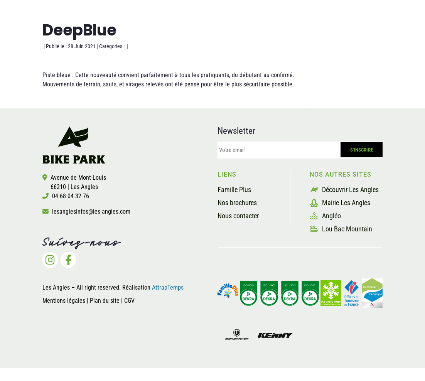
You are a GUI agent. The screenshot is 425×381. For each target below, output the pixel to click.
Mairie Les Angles (340, 202)
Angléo (325, 215)
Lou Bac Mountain (341, 228)
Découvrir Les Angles (344, 189)
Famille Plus (234, 189)
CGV (129, 300)
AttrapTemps (168, 287)
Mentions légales (63, 300)
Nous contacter (238, 216)
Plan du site (105, 300)
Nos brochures (237, 203)
